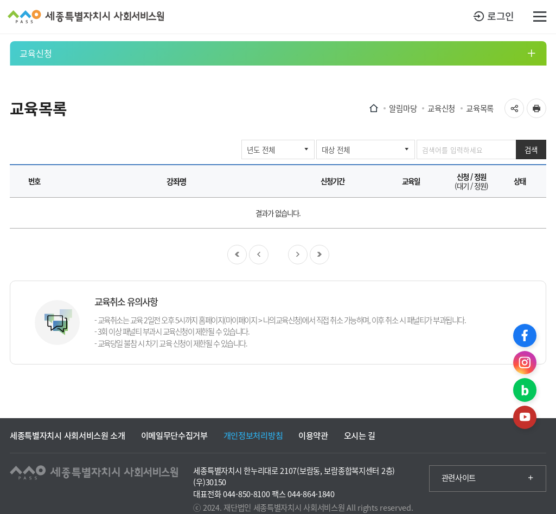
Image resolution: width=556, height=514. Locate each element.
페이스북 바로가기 (524, 335)
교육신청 (36, 53)
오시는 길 (359, 435)
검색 (531, 149)
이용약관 (313, 435)
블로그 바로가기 (524, 389)
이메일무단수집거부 (174, 435)
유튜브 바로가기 (524, 417)
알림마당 (403, 108)
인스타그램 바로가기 (524, 362)
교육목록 (480, 108)
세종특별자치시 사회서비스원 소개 (67, 435)
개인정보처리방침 (253, 435)
